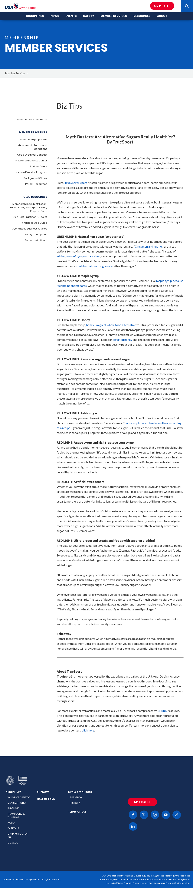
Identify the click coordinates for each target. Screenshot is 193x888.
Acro (11, 823)
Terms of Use (77, 812)
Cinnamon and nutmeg (149, 246)
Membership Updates (33, 139)
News (55, 16)
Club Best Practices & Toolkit (30, 217)
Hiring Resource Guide (33, 223)
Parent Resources (36, 184)
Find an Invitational (36, 240)
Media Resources (80, 792)
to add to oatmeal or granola (93, 266)
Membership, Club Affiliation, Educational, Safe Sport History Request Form (28, 207)
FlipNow (43, 792)
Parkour (13, 828)
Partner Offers (38, 166)
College (13, 843)
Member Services (15, 73)
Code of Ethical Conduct (32, 155)
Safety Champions (36, 234)
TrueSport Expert (75, 182)
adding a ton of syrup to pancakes (78, 256)
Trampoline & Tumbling (16, 815)
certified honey (122, 339)
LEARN (162, 710)
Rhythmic (14, 808)
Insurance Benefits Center (31, 160)
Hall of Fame (46, 799)
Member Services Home (32, 119)
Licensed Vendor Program (31, 172)
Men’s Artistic (17, 803)
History (75, 803)
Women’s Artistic (19, 797)
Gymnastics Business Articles (29, 228)
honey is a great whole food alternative (111, 325)
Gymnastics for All (18, 835)
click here (88, 730)
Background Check (35, 178)
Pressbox (76, 797)
